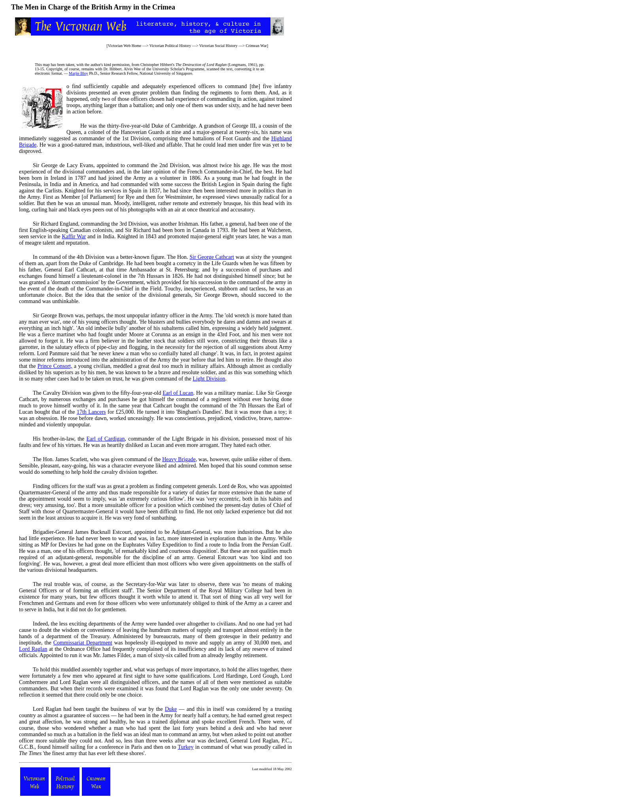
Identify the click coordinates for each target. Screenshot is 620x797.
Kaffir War (74, 236)
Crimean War (256, 45)
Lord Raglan (33, 649)
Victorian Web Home (125, 45)
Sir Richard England (55, 224)
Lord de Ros (232, 486)
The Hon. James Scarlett (60, 459)
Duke (171, 709)
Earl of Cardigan (106, 439)
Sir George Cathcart (211, 257)
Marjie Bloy (78, 73)
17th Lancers (91, 412)
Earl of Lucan (178, 393)
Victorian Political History (170, 45)
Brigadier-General (53, 532)
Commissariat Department (82, 643)
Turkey (186, 747)
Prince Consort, (55, 366)
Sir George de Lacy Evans (63, 165)
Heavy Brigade (179, 459)
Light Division (209, 379)
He (83, 126)
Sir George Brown (53, 315)
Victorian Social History (218, 45)
